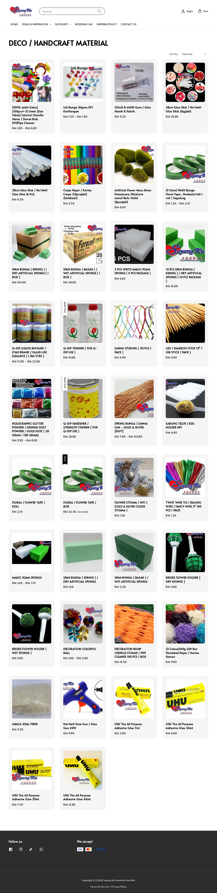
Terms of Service (99, 886)
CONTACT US (128, 24)
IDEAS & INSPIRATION (35, 24)
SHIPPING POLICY (107, 24)
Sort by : (174, 54)
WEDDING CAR (84, 24)
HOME (14, 24)
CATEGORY (61, 24)
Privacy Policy (119, 886)
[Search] (99, 11)
